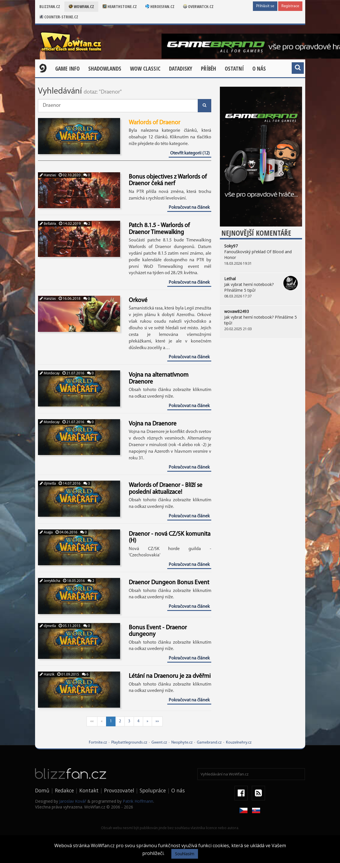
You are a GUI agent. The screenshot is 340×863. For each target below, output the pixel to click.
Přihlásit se (265, 6)
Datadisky (180, 68)
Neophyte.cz (182, 742)
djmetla (48, 483)
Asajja (46, 532)
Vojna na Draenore (152, 424)
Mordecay (49, 373)
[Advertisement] (261, 382)
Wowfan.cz (81, 6)
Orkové (138, 300)
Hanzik (47, 674)
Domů (42, 790)
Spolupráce (153, 790)
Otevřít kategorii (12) (190, 153)
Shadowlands (104, 68)
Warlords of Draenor (154, 123)
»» (157, 721)
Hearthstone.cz (120, 6)
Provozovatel (119, 790)
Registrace (290, 6)
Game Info (67, 68)
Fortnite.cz (98, 742)
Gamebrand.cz (209, 742)
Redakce (64, 790)
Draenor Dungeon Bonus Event (169, 583)
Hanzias (48, 175)
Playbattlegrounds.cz (129, 742)
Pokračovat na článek (189, 207)
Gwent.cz (159, 742)
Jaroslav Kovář (72, 801)
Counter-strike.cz (58, 17)
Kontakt (89, 790)
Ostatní (234, 68)
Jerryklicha (50, 581)
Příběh (208, 68)
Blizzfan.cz (49, 6)
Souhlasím (184, 853)
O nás (259, 68)
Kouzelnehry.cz (238, 742)
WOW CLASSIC (145, 68)
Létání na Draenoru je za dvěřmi (170, 676)
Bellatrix (48, 224)
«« (92, 721)
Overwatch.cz (198, 6)
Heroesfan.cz (159, 6)
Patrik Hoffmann (138, 801)
